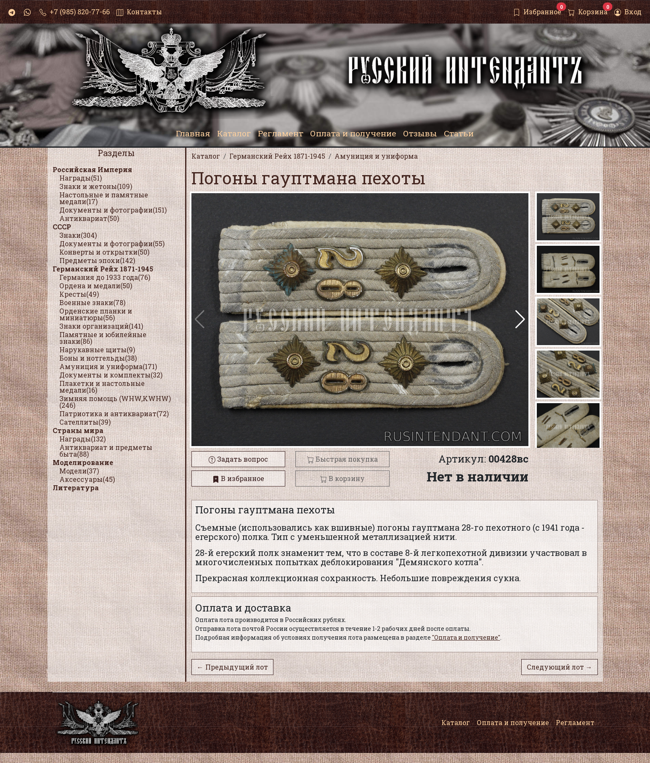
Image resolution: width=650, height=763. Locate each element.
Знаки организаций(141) (101, 326)
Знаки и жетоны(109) (95, 186)
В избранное (238, 478)
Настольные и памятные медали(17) (103, 198)
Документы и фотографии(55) (111, 243)
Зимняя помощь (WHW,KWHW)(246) (115, 401)
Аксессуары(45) (87, 479)
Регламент (575, 722)
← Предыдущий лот (232, 666)
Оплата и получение (513, 722)
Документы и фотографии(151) (113, 209)
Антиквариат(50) (89, 218)
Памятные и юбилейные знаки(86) (102, 338)
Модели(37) (79, 470)
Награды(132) (82, 438)
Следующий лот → (559, 666)
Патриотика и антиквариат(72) (114, 413)
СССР (62, 226)
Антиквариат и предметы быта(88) (105, 450)
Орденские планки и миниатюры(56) (95, 314)
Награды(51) (80, 177)
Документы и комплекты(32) (110, 374)
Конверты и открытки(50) (104, 251)
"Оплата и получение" (466, 637)
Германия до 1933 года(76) (104, 277)
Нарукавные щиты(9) (97, 349)
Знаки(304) (78, 235)
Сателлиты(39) (85, 421)
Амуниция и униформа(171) (108, 366)
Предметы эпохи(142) (97, 260)
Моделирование (83, 462)
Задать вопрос (238, 459)
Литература (76, 487)
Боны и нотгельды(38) (98, 358)
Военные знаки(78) (92, 302)
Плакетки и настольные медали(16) (102, 386)
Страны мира (78, 430)
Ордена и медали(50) (95, 285)
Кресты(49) (79, 294)
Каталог (455, 722)
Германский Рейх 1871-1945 (103, 268)
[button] (520, 319)
